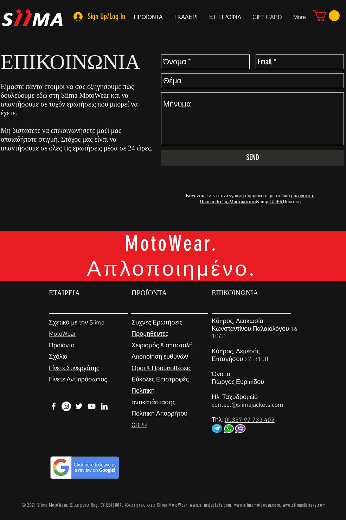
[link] (326, 15)
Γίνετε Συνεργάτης (74, 368)
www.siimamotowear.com (257, 505)
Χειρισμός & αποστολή (162, 345)
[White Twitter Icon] (79, 406)
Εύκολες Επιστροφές (160, 380)
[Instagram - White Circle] (66, 406)
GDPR (276, 201)
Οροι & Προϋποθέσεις (161, 368)
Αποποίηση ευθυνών (160, 357)
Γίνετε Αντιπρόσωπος (78, 380)
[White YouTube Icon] (91, 406)
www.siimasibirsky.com (304, 505)
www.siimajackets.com (210, 505)
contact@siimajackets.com (247, 405)
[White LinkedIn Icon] (104, 406)
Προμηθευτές (150, 334)
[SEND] (252, 158)
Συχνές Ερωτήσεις (157, 323)
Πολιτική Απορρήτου (159, 414)
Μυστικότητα (242, 201)
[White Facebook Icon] (53, 406)
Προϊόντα (62, 345)
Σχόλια (58, 357)
